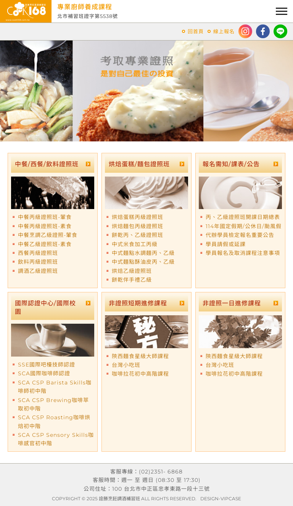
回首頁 (196, 31)
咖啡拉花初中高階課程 (140, 373)
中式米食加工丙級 (135, 244)
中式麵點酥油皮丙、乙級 (143, 261)
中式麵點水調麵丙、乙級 (143, 253)
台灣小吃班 (126, 365)
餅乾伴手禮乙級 (132, 279)
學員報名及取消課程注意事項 (243, 253)
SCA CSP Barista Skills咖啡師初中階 (55, 386)
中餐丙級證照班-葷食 (45, 217)
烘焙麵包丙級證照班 (137, 226)
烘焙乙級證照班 (132, 271)
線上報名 (224, 31)
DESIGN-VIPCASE (220, 498)
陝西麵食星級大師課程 (140, 356)
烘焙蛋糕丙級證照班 (137, 217)
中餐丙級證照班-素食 (45, 226)
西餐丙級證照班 (38, 253)
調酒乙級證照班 (38, 271)
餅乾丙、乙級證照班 (137, 235)
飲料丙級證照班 (38, 261)
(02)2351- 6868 (161, 471)
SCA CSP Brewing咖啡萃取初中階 (53, 404)
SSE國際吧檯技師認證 (46, 364)
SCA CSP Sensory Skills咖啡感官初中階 (56, 439)
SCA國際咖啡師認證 (44, 373)
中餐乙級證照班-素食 (45, 244)
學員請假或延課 (226, 244)
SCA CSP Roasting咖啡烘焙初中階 (54, 421)
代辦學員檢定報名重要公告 (240, 235)
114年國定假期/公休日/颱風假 (244, 226)
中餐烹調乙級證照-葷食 (47, 235)
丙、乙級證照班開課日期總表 (243, 217)
